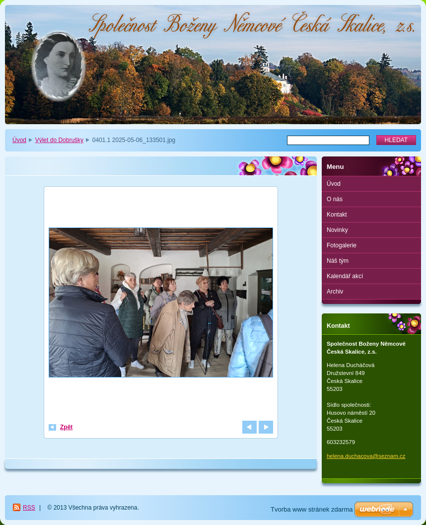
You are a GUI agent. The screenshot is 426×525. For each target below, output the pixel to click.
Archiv (335, 291)
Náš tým (338, 260)
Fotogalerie (341, 245)
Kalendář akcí (345, 276)
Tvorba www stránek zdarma (312, 509)
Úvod (19, 140)
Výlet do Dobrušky (59, 140)
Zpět (66, 427)
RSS (29, 507)
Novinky (337, 229)
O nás (335, 199)
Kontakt (337, 214)
